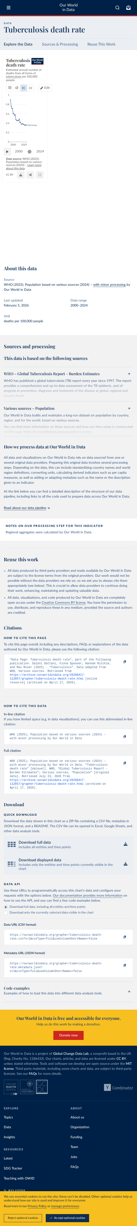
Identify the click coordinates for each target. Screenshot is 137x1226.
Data (7, 1137)
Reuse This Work (101, 44)
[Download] (108, 251)
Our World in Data (69, 7)
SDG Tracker (13, 1179)
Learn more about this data (23, 250)
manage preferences (65, 1206)
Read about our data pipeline (27, 508)
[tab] (15, 73)
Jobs (74, 1167)
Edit (126, 73)
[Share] (118, 251)
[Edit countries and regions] (124, 74)
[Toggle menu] (8, 7)
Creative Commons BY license (64, 602)
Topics (8, 1128)
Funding (76, 1147)
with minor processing (109, 284)
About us (77, 1128)
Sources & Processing (60, 44)
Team (74, 1157)
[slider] (32, 239)
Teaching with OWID (19, 1189)
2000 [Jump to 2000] (21, 239)
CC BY (50, 254)
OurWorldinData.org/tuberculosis (25, 254)
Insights (9, 1147)
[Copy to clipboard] (119, 662)
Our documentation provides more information (87, 903)
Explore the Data (18, 44)
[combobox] (117, 7)
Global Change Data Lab (71, 1064)
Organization (80, 1137)
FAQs (33, 1084)
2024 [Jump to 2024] (125, 239)
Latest (8, 1169)
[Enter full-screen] (127, 251)
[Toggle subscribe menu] (128, 7)
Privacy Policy (37, 1206)
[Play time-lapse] (10, 239)
